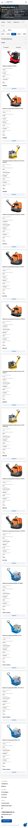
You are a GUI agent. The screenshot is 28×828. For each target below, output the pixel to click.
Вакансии (3, 786)
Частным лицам (5, 803)
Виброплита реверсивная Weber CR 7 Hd (12, 635)
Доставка (3, 789)
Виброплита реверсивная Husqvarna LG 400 (13, 108)
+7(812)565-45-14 (7, 812)
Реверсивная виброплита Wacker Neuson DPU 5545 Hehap (13, 426)
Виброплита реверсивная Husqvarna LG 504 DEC (14, 531)
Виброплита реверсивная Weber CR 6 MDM (13, 583)
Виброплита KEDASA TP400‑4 (9, 66)
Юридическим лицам (6, 805)
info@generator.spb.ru (6, 814)
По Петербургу (4, 792)
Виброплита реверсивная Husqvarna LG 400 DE (13, 214)
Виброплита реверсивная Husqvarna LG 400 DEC (14, 319)
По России (3, 797)
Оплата (3, 800)
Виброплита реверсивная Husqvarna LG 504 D (13, 266)
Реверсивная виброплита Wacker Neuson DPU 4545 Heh (13, 161)
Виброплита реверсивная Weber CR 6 (11, 740)
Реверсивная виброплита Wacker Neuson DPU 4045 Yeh (13, 372)
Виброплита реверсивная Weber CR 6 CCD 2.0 (13, 687)
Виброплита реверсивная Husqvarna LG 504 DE (13, 478)
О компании (4, 781)
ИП (2, 808)
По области (4, 794)
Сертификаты (4, 783)
